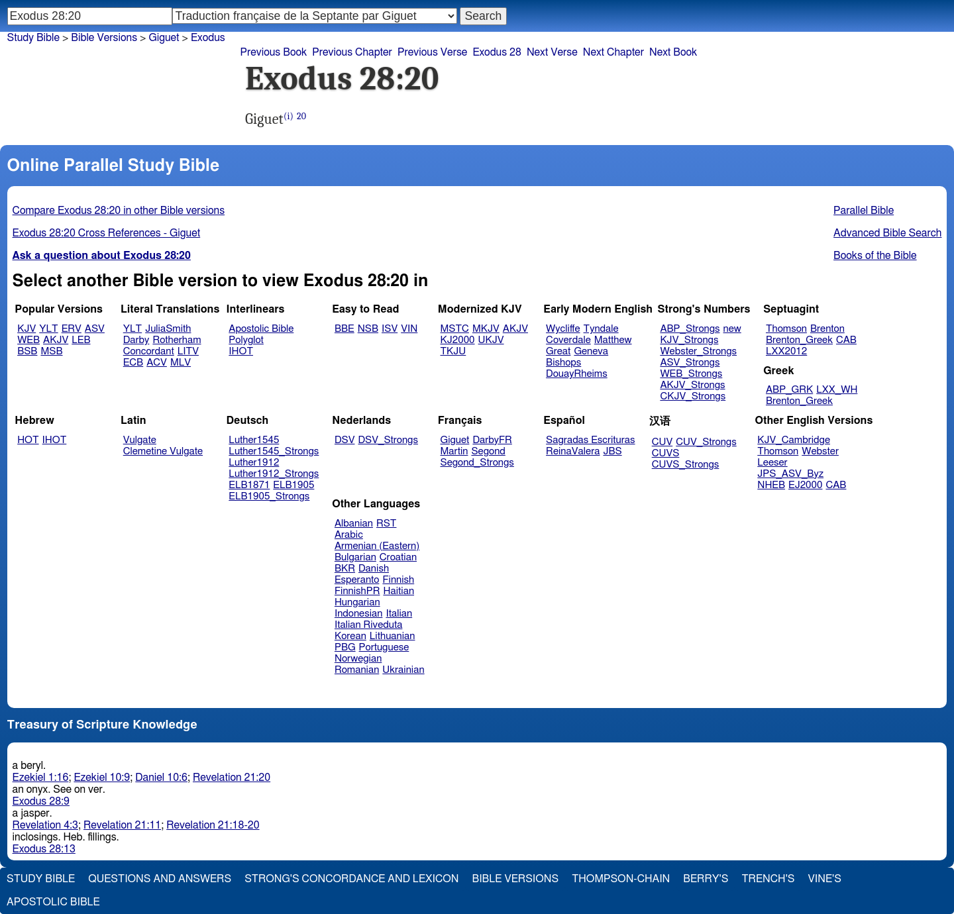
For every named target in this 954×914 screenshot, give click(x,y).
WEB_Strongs (691, 374)
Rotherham (176, 340)
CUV (662, 442)
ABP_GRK (789, 390)
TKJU (453, 351)
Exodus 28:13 (44, 849)
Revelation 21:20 (231, 777)
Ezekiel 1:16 (41, 777)
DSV (345, 440)
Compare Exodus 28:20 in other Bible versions (119, 210)
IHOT (241, 351)
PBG (345, 647)
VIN (409, 329)
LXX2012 (786, 351)
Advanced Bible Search (887, 233)
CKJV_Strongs (692, 396)
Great (558, 351)
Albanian (354, 524)
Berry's (705, 879)
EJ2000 (805, 485)
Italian (399, 614)
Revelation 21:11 (122, 825)
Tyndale (601, 329)
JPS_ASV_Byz (790, 474)
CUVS (666, 453)
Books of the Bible (875, 255)
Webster (820, 451)
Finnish (398, 580)
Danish (373, 569)
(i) (288, 116)
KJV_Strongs (689, 340)
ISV (390, 329)
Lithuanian (392, 636)
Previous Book (273, 52)
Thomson (786, 329)
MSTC (455, 329)
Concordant (148, 351)
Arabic (349, 535)
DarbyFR (492, 440)
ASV (95, 329)
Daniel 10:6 (161, 777)
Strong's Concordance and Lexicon (351, 879)
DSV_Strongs (388, 440)
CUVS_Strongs (685, 465)
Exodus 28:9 (41, 801)
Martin (454, 451)
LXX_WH (836, 390)
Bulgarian (355, 557)
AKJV (55, 340)
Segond (488, 451)
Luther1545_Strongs (274, 451)
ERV (71, 329)
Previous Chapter (352, 52)
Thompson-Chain (621, 879)
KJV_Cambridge (793, 440)
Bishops (563, 363)
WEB (28, 340)
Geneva (591, 351)
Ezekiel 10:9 (102, 777)
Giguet (163, 37)
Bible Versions (104, 37)
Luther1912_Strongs (274, 474)
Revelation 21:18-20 (212, 825)
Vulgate (139, 440)
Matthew (613, 340)
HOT (27, 440)
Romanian (357, 670)
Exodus (208, 37)
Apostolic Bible (53, 902)
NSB (368, 329)
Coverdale (568, 340)
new (732, 329)
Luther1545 (254, 440)
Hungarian (357, 602)
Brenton (827, 329)
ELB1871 (249, 485)
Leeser (772, 463)
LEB (81, 340)
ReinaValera (573, 451)
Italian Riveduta (368, 625)
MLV (180, 363)
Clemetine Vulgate (163, 451)
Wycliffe (563, 329)
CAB (846, 340)
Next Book (673, 52)
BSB (27, 351)
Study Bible (33, 37)
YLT (48, 329)
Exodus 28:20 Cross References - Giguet (107, 233)
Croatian (398, 557)
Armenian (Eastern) (377, 546)
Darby (136, 340)
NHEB (771, 485)
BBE (344, 329)
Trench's (767, 879)
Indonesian (359, 614)
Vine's (824, 879)
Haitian (398, 591)
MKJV (486, 329)
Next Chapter (613, 52)
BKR (345, 569)
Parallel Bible (863, 210)
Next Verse (552, 52)
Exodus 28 (496, 52)
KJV (26, 329)
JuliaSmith (168, 329)
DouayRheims (577, 374)
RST (386, 524)
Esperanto (357, 580)
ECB (133, 363)
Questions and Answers (159, 879)
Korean (350, 636)
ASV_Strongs (689, 363)
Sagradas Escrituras (590, 440)
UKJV (491, 340)
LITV (188, 351)
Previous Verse (432, 52)
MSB (51, 351)
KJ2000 (458, 340)
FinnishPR (357, 591)
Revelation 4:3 (45, 825)
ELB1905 (293, 485)
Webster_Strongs (698, 351)
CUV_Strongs (706, 442)
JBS (612, 451)
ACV (156, 363)
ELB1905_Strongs (269, 496)
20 (301, 116)
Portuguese (384, 647)
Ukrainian (403, 670)
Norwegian (358, 659)
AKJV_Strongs (692, 385)
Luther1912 (254, 463)
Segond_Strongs (477, 463)
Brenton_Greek (799, 340)
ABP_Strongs (689, 329)
